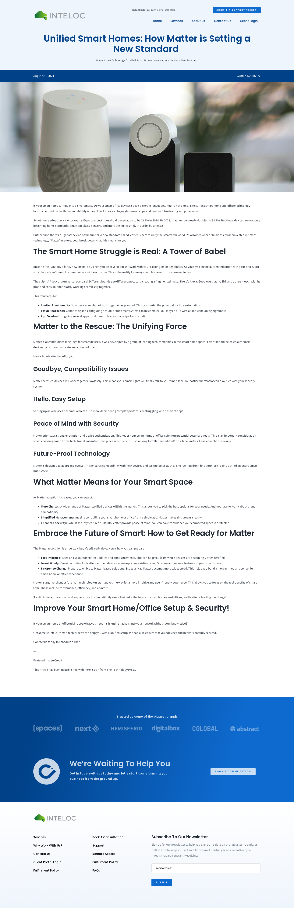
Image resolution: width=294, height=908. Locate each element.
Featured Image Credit (47, 660)
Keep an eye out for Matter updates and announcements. (99, 558)
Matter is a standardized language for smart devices (66, 342)
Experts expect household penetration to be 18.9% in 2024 (121, 220)
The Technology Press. (121, 670)
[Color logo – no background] (59, 11)
